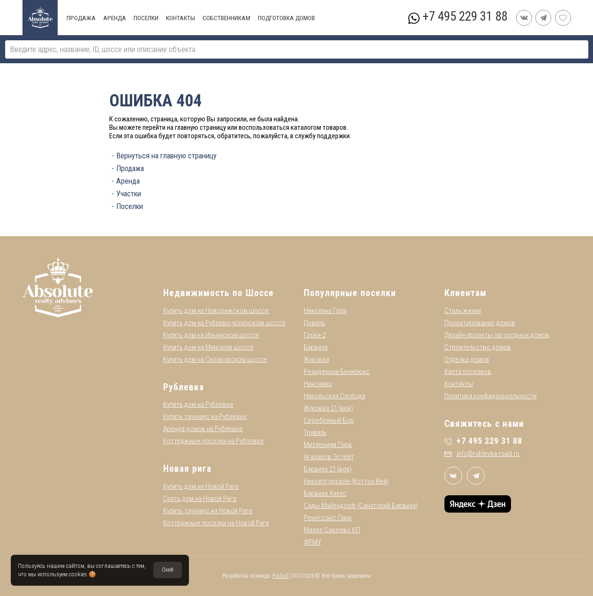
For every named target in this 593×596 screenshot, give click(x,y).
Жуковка (316, 359)
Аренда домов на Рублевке (203, 429)
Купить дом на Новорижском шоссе (216, 310)
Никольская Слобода (334, 396)
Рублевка (183, 387)
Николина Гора (325, 310)
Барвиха (316, 347)
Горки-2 (315, 335)
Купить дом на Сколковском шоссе (215, 359)
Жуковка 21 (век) (328, 408)
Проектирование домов (479, 323)
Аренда (128, 181)
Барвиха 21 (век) (328, 469)
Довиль (314, 323)
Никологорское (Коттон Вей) (346, 481)
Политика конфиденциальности (490, 396)
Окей (167, 569)
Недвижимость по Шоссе (218, 293)
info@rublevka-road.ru (481, 453)
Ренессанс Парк (328, 518)
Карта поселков (467, 371)
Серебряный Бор (329, 420)
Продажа (130, 168)
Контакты (458, 384)
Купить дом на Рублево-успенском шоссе (224, 323)
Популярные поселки (350, 293)
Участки (128, 193)
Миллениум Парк (328, 444)
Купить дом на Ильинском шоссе (211, 335)
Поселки (129, 206)
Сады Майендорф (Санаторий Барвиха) (361, 505)
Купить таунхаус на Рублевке (205, 416)
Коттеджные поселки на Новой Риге (216, 523)
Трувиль (315, 432)
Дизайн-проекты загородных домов (496, 335)
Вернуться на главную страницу (166, 155)
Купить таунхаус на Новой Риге (208, 511)
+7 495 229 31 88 (464, 16)
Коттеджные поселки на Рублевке (213, 441)
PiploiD (280, 576)
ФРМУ (312, 542)
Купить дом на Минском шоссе (208, 347)
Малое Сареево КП (332, 530)
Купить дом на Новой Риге (201, 486)
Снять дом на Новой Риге (200, 498)
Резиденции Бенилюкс (337, 371)
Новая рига (187, 468)
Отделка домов (466, 359)
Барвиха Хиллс (325, 493)
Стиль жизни (462, 310)
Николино (318, 384)
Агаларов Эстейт (329, 457)
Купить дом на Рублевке (198, 404)
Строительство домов (477, 347)
